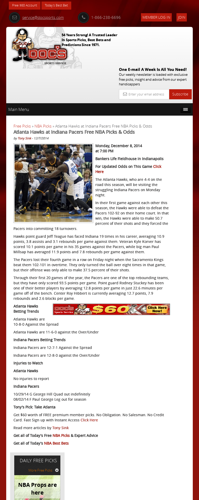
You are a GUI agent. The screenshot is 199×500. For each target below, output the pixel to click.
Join (181, 17)
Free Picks (22, 87)
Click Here (22, 452)
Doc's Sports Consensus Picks (170, 166)
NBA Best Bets (56, 475)
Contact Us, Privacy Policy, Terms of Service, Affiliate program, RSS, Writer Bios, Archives (130, 494)
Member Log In (156, 17)
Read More (173, 210)
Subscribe (180, 55)
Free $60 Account (26, 5)
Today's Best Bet (62, 5)
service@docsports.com (36, 17)
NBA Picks (43, 87)
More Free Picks (169, 100)
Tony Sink (24, 112)
